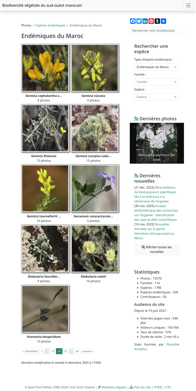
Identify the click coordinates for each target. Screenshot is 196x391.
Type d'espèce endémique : (153, 59)
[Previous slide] (138, 145)
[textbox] (154, 82)
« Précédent (30, 351)
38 (77, 351)
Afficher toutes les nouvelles (157, 249)
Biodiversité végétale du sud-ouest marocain (42, 5)
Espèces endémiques (51, 25)
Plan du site (142, 387)
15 (65, 351)
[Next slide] (176, 145)
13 (52, 351)
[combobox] (156, 67)
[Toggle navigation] (188, 5)
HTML (158, 387)
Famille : (140, 74)
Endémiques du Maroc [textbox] (153, 67)
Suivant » (87, 351)
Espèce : (140, 89)
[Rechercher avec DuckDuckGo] (157, 30)
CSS (168, 387)
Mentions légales (114, 387)
